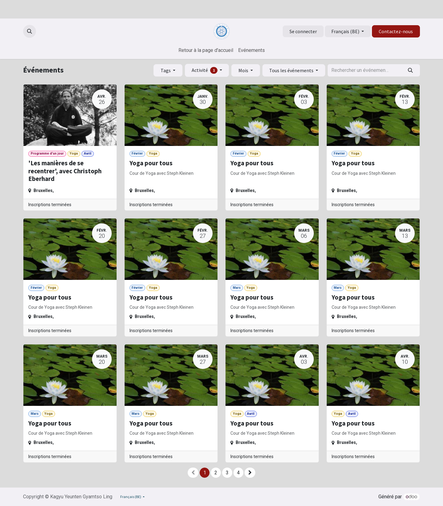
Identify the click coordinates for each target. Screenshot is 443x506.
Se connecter (303, 31)
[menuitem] (206, 50)
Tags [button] (166, 70)
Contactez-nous (396, 31)
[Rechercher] (410, 70)
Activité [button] (205, 70)
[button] (29, 31)
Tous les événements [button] (291, 70)
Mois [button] (243, 70)
